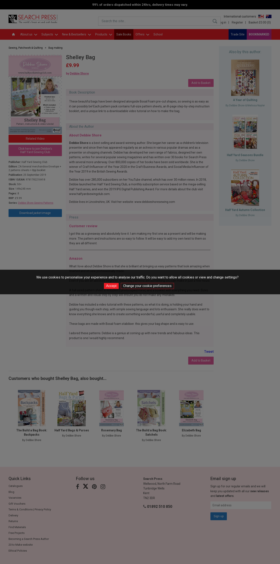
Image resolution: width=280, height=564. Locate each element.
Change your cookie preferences (147, 286)
